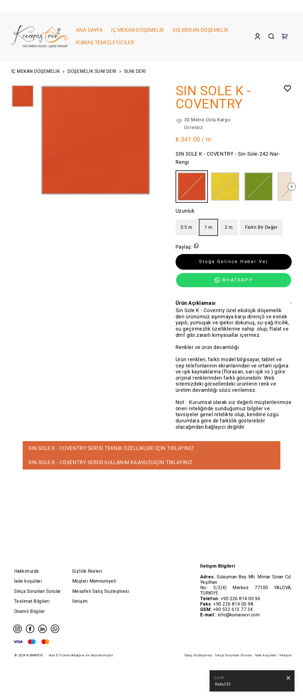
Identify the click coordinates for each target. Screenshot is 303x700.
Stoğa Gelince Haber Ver (233, 261)
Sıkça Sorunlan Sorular (37, 591)
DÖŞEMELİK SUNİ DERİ (94, 72)
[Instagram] (17, 629)
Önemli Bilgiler (29, 611)
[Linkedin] (42, 629)
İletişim (80, 601)
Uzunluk (185, 211)
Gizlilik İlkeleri (87, 571)
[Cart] (285, 36)
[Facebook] (30, 629)
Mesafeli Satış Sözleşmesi (100, 591)
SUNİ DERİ (135, 71)
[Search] (271, 36)
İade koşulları (28, 581)
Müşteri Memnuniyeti (94, 581)
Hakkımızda (26, 571)
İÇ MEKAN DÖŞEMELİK (38, 72)
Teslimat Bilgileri (32, 601)
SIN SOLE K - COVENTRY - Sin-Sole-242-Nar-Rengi (228, 158)
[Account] (257, 36)
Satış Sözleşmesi (198, 655)
